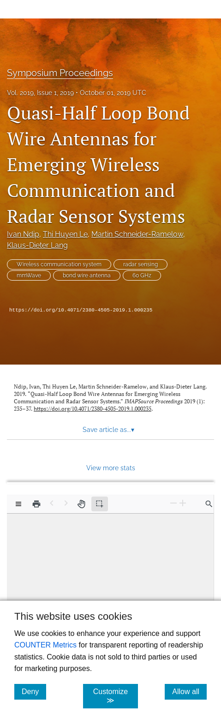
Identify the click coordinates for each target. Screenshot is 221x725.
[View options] (18, 504)
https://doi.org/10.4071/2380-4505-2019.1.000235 (80, 310)
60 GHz (141, 275)
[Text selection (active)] (99, 504)
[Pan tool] (81, 504)
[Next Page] (66, 503)
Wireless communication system (59, 264)
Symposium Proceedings (60, 72)
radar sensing (140, 264)
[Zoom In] (182, 503)
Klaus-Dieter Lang (37, 245)
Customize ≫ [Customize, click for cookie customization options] (115, 696)
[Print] (36, 504)
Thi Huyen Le (65, 234)
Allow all (189, 691)
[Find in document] (209, 504)
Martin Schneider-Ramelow (137, 234)
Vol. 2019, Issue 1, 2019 (40, 92)
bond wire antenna (87, 275)
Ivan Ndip (23, 234)
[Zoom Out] (173, 503)
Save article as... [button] (108, 429)
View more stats (110, 468)
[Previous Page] (51, 503)
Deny (34, 691)
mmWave (29, 275)
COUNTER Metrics (45, 645)
